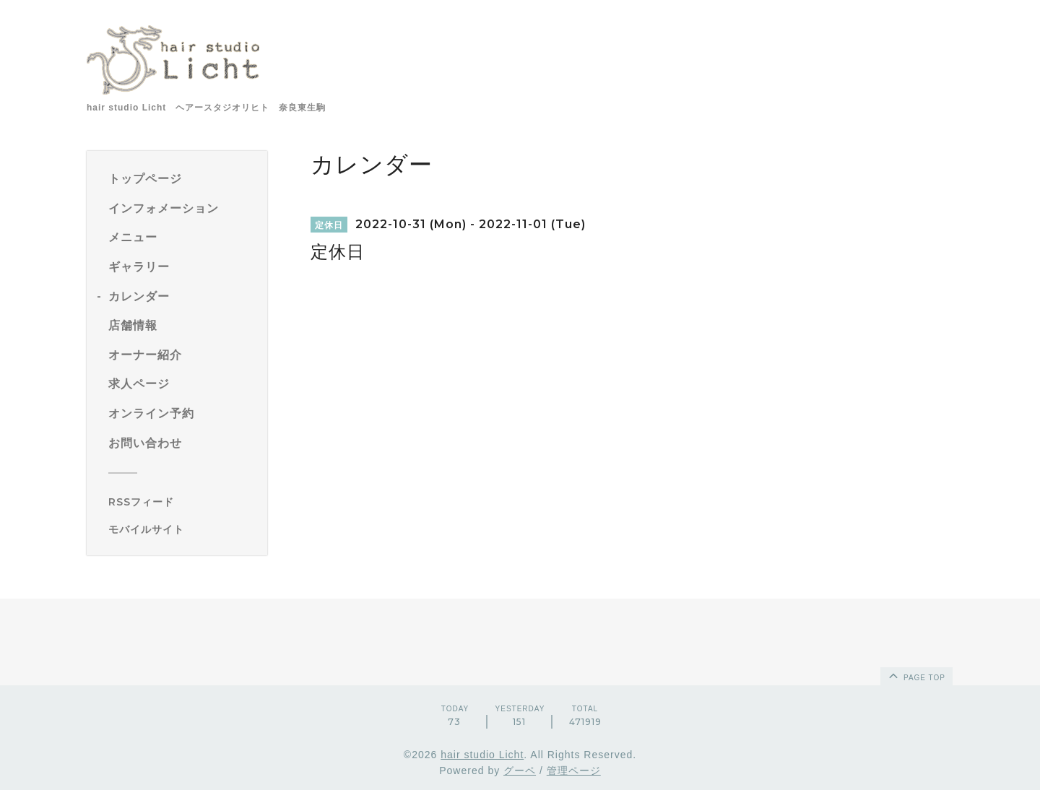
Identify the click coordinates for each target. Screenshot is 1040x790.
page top (915, 675)
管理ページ (574, 770)
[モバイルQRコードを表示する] (182, 529)
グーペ (519, 770)
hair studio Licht (482, 754)
